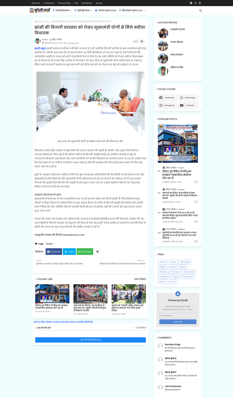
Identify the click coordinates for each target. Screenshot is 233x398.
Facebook (55, 251)
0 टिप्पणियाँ (141, 328)
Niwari (172, 267)
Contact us (49, 3)
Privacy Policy (64, 3)
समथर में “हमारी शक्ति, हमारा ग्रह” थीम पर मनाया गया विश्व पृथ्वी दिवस (128, 308)
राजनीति (80, 322)
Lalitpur (162, 267)
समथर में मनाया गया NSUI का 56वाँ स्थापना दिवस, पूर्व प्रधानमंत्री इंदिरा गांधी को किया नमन (179, 215)
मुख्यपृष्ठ (38, 21)
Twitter (71, 251)
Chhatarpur (189, 272)
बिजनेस (65, 322)
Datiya (182, 267)
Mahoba (163, 272)
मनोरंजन (57, 322)
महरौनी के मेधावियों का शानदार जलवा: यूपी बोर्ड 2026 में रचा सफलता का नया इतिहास (179, 235)
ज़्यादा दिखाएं (140, 279)
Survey (99, 3)
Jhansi (47, 21)
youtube (190, 105)
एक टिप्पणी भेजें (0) (90, 339)
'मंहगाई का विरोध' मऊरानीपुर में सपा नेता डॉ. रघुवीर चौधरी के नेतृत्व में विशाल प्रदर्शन (89, 308)
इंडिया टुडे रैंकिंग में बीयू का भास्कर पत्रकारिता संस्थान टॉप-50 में (51, 306)
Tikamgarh (185, 262)
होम (35, 322)
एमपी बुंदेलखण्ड (61, 10)
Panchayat (188, 276)
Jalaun (173, 262)
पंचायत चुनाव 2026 (105, 10)
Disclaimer (87, 3)
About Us (36, 3)
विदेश (43, 322)
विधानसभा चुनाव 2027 (131, 10)
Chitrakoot (164, 276)
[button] (201, 11)
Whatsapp (86, 251)
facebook (169, 97)
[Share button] (97, 251)
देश (39, 322)
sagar (176, 276)
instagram (169, 105)
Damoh (162, 281)
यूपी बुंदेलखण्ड (82, 10)
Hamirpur (175, 272)
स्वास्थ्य (72, 322)
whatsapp (190, 97)
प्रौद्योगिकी (88, 322)
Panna (173, 281)
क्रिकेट (49, 322)
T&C (76, 3)
